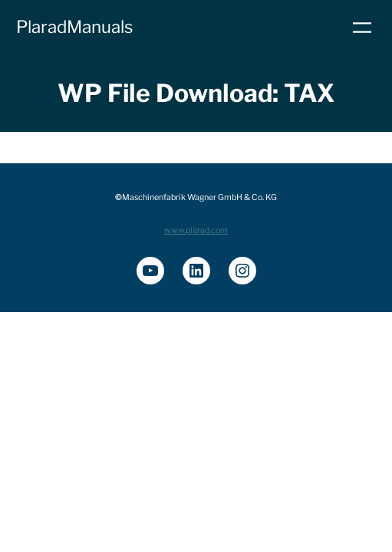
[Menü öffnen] (362, 27)
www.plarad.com (196, 230)
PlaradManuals (74, 27)
